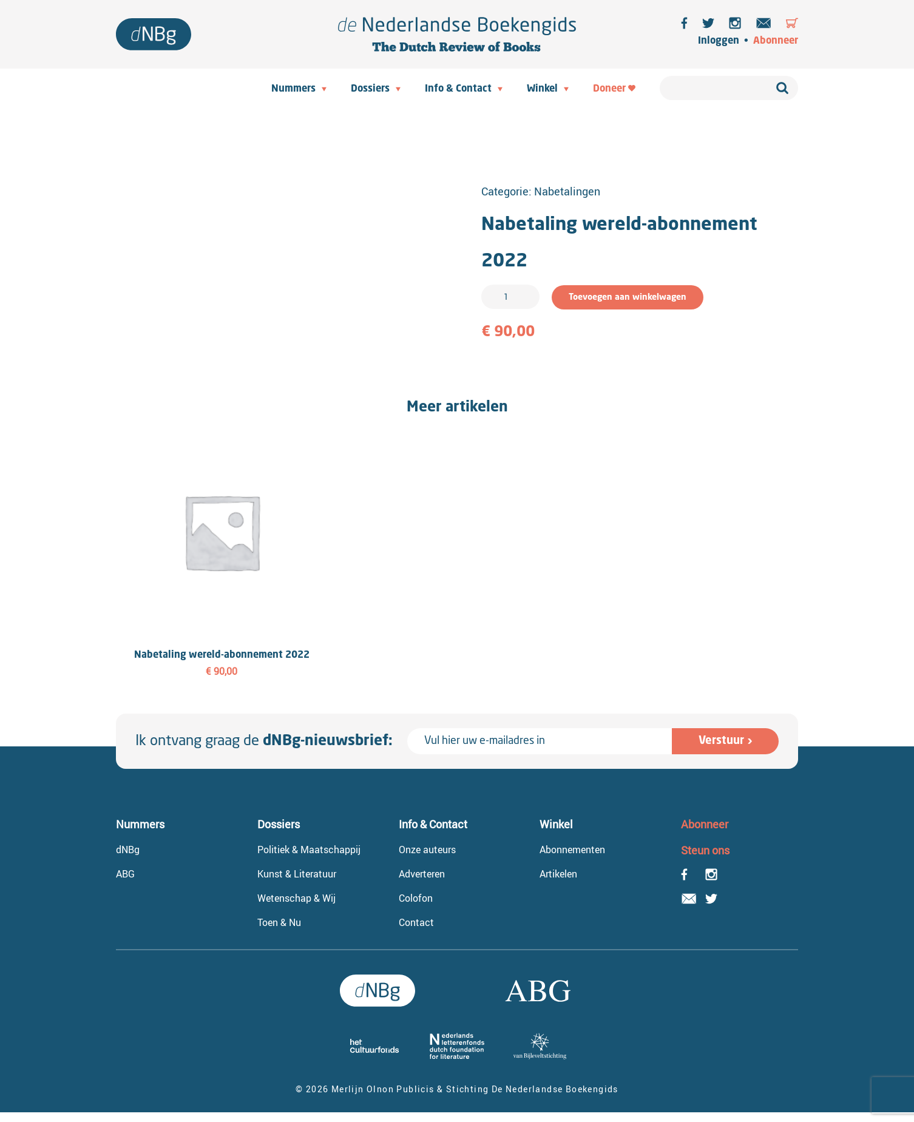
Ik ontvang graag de (264, 741)
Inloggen (718, 41)
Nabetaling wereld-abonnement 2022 (222, 655)
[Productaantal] (510, 297)
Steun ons (705, 850)
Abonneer (775, 41)
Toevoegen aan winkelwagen (627, 297)
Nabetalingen (567, 191)
